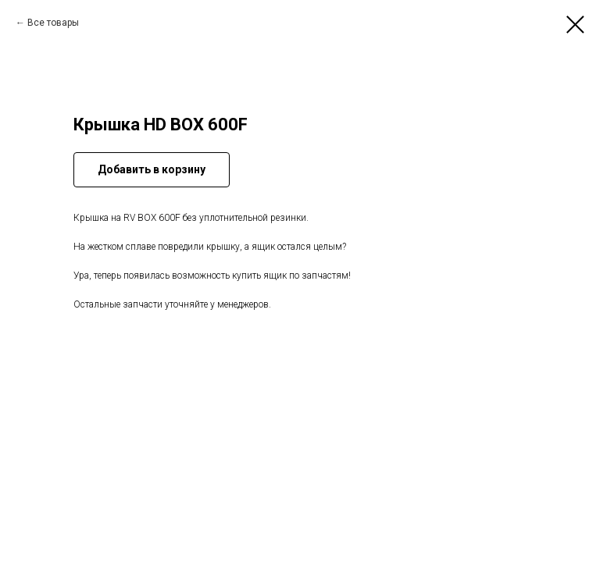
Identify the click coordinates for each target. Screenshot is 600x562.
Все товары (53, 22)
